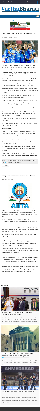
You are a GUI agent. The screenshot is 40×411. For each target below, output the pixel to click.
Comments (5, 165)
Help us (6, 162)
